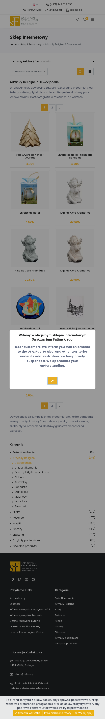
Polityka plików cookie (73, 708)
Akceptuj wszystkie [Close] (27, 713)
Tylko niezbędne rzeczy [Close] (57, 713)
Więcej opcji (84, 713)
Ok (52, 381)
